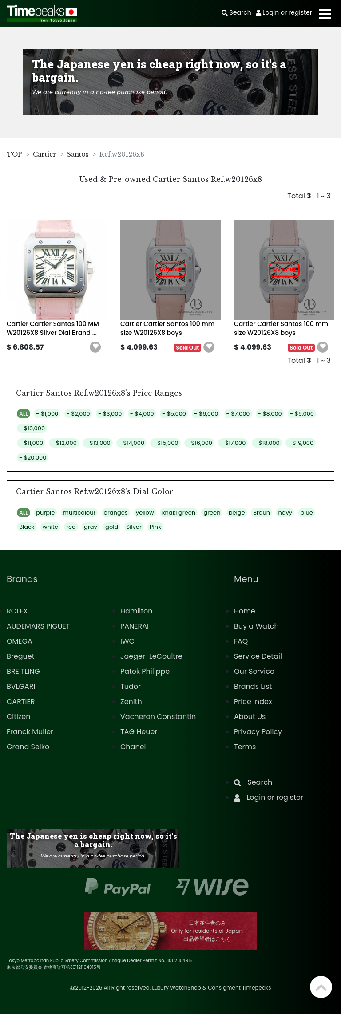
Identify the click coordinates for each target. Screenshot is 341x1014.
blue (306, 512)
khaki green (178, 512)
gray (90, 527)
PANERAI (134, 626)
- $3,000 (110, 413)
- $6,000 (206, 413)
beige (237, 512)
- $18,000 (267, 443)
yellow (145, 512)
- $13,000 (98, 443)
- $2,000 (78, 413)
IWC (127, 641)
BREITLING (23, 671)
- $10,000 (32, 428)
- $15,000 (165, 443)
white (50, 527)
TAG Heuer (138, 732)
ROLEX (17, 611)
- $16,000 (199, 443)
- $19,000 (300, 443)
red (71, 527)
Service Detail (258, 656)
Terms (245, 747)
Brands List (253, 686)
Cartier (44, 154)
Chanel (133, 747)
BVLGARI (21, 686)
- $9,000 (302, 413)
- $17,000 (233, 443)
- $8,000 (270, 413)
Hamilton (136, 611)
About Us (250, 716)
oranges (116, 512)
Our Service (254, 671)
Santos (78, 154)
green (211, 512)
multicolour (79, 512)
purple (45, 512)
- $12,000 (63, 443)
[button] (95, 347)
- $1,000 (47, 413)
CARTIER (21, 701)
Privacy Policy (258, 732)
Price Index (253, 701)
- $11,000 (31, 443)
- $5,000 (174, 413)
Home (244, 611)
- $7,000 (238, 413)
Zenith (131, 701)
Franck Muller (30, 732)
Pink (155, 527)
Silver (134, 527)
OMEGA (19, 641)
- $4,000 (142, 413)
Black (27, 527)
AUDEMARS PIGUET (38, 626)
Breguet (21, 656)
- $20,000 (32, 457)
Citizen (19, 716)
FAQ (241, 641)
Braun (261, 512)
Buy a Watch (256, 626)
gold (111, 527)
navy (285, 512)
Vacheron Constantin (158, 716)
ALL (23, 413)
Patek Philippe (145, 671)
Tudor (130, 686)
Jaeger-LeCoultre (151, 656)
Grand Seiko (28, 747)
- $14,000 (131, 443)
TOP (14, 154)
